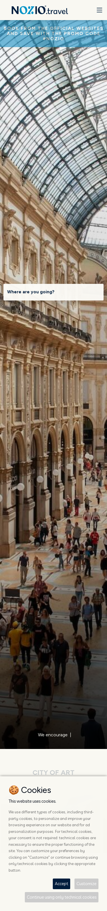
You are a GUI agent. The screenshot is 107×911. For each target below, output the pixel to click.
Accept (61, 883)
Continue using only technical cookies (61, 897)
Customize (86, 883)
